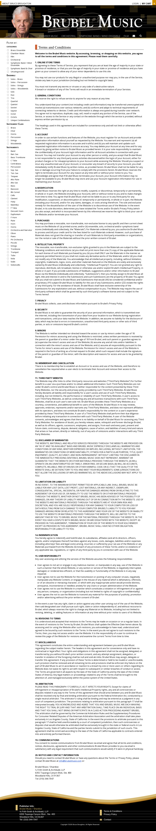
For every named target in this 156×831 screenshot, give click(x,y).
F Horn (14, 217)
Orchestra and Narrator (21, 230)
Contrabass (16, 163)
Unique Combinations (20, 120)
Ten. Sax (14, 173)
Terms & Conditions (113, 811)
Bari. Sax (14, 154)
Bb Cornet (15, 192)
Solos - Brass (17, 79)
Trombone (15, 249)
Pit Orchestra (17, 239)
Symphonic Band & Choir (21, 68)
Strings (14, 140)
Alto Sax (14, 182)
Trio (12, 98)
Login (135, 3)
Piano (13, 236)
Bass (13, 185)
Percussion (16, 137)
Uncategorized (17, 71)
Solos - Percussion (19, 82)
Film (126, 36)
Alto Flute (15, 179)
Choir (13, 130)
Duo (12, 95)
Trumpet (15, 252)
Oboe (13, 233)
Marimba (15, 204)
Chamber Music (48, 36)
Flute (13, 220)
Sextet (14, 107)
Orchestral (68, 36)
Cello (13, 195)
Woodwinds (16, 143)
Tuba (13, 255)
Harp (13, 201)
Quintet (14, 104)
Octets (14, 117)
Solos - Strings (17, 85)
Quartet (14, 101)
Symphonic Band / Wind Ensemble (99, 36)
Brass (13, 127)
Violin (13, 261)
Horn (13, 223)
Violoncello (15, 264)
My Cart (146, 3)
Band (13, 151)
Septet (14, 110)
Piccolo (14, 242)
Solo (12, 91)
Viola (13, 258)
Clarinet (14, 198)
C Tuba (14, 160)
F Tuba (14, 208)
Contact (107, 819)
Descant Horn (17, 211)
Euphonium (16, 214)
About (16, 3)
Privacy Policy (110, 814)
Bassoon (15, 189)
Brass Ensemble (18, 50)
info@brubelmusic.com (70, 760)
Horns (13, 134)
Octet (13, 114)
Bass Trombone (18, 157)
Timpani (14, 176)
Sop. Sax (14, 170)
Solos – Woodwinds (19, 88)
